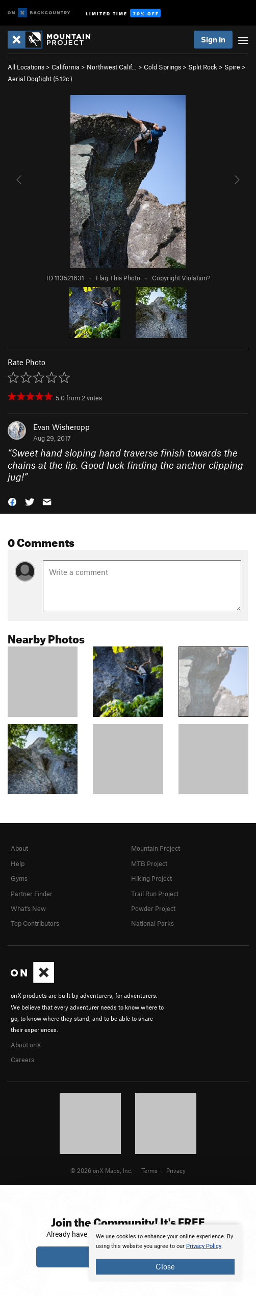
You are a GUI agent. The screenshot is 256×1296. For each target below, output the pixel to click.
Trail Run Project (154, 894)
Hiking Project (151, 878)
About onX (26, 1045)
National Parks (152, 923)
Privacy (176, 1170)
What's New (28, 908)
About (19, 848)
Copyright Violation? (181, 278)
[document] (165, 1253)
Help (17, 863)
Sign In (213, 39)
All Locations (26, 67)
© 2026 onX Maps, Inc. (101, 1170)
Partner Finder (32, 894)
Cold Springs (162, 67)
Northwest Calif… (112, 67)
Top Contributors (35, 923)
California (66, 67)
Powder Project (153, 908)
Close (165, 1266)
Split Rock (202, 67)
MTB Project (149, 863)
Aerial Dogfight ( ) (40, 79)
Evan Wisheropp (61, 426)
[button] (12, 501)
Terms (149, 1170)
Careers (22, 1059)
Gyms (19, 878)
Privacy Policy (203, 1246)
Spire (232, 67)
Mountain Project (155, 848)
